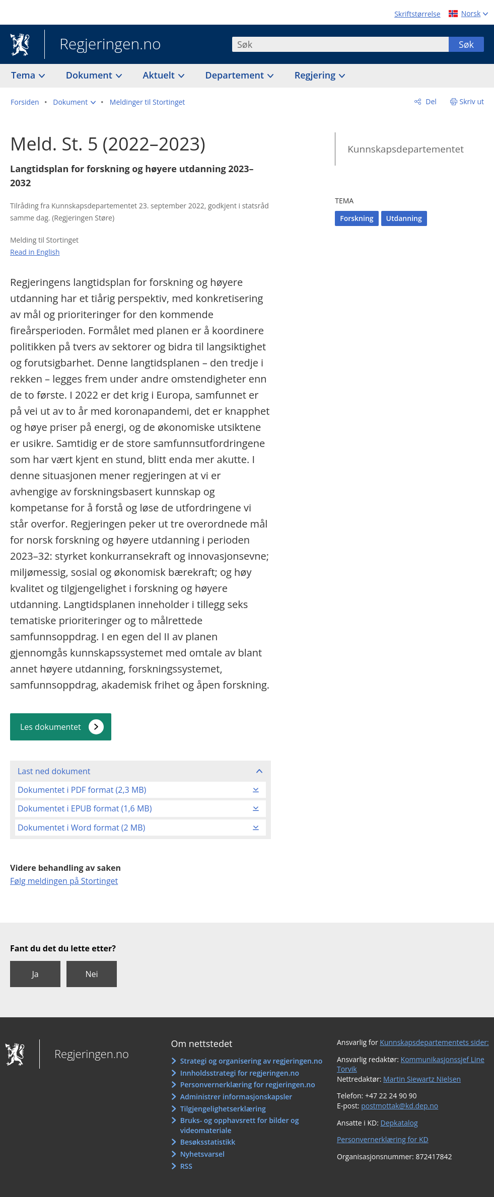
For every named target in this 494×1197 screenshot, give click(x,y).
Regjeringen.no (102, 44)
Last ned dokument (54, 771)
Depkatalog (399, 1123)
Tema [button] (24, 75)
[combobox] (340, 44)
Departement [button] (235, 75)
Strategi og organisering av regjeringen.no (251, 1061)
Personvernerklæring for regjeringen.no (247, 1084)
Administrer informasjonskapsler (236, 1096)
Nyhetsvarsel (202, 1154)
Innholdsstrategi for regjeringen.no (239, 1073)
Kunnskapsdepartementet (405, 149)
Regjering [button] (316, 75)
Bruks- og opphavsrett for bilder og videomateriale (239, 1125)
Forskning (356, 218)
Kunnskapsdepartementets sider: (434, 1042)
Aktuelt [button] (160, 75)
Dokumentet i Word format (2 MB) (81, 827)
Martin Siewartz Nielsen (422, 1079)
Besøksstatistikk (208, 1142)
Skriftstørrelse (417, 14)
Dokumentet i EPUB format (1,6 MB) (85, 808)
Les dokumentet (50, 726)
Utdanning (404, 218)
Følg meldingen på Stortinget (64, 880)
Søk (466, 44)
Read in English (35, 252)
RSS (186, 1166)
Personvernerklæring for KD (383, 1139)
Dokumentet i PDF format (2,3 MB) (82, 789)
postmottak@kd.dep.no (399, 1105)
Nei (91, 974)
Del (430, 101)
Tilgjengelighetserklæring (223, 1108)
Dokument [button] (90, 75)
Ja (35, 974)
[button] (74, 102)
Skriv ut (472, 101)
